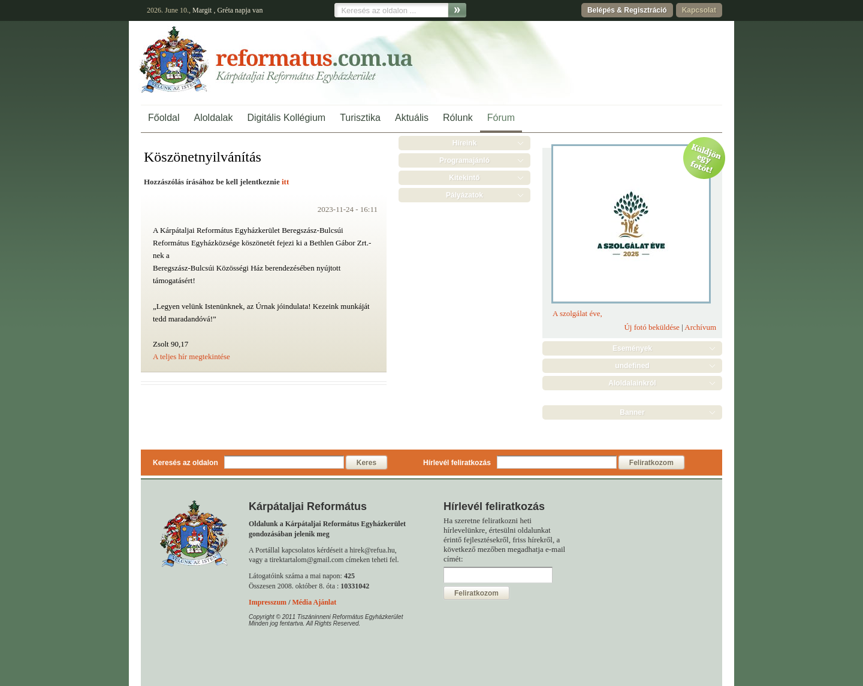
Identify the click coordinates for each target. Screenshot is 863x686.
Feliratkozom (651, 463)
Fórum (501, 118)
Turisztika (360, 118)
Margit (202, 10)
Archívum (700, 327)
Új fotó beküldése (651, 327)
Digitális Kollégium (286, 118)
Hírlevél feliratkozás (457, 463)
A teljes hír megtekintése (191, 356)
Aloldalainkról (632, 383)
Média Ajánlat (314, 602)
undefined (632, 366)
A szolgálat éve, (577, 313)
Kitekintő (464, 178)
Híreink (464, 143)
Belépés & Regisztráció (627, 10)
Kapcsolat (699, 10)
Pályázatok (464, 195)
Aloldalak (213, 118)
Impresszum (267, 602)
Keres (366, 463)
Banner (632, 412)
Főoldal (163, 118)
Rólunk (458, 118)
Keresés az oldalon (185, 463)
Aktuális (412, 118)
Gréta (225, 10)
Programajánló (464, 160)
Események (632, 348)
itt (285, 181)
